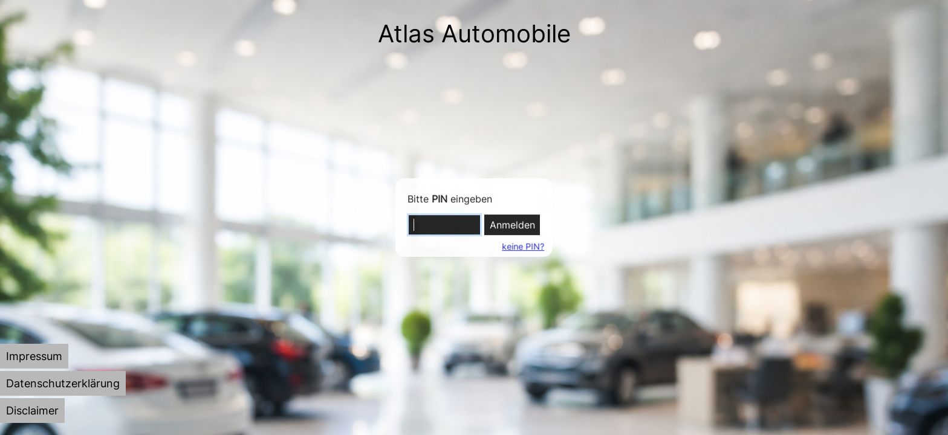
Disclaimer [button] (32, 410)
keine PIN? (522, 246)
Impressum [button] (34, 356)
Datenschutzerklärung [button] (63, 383)
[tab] (34, 356)
